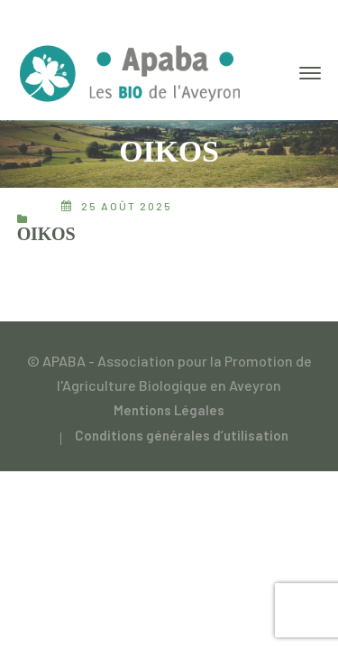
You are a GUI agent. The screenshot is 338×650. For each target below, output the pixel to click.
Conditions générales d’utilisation (181, 435)
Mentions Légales (169, 410)
